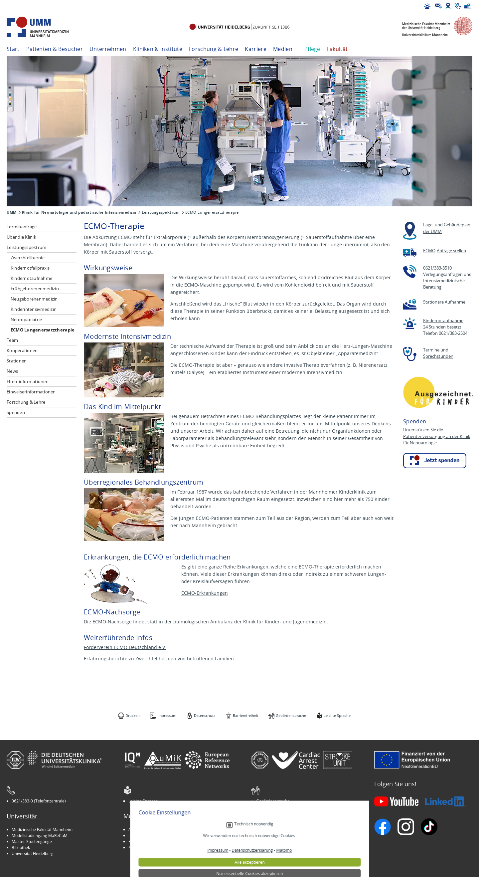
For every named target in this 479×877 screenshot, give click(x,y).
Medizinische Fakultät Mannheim (42, 829)
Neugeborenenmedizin (34, 299)
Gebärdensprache (291, 715)
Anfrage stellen (451, 251)
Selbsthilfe (265, 841)
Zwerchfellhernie (28, 258)
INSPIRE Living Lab (145, 835)
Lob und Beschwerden (276, 847)
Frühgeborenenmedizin (35, 289)
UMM (12, 212)
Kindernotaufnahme (31, 278)
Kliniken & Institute (157, 49)
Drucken (132, 715)
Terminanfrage (22, 227)
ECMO (429, 251)
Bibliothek (21, 847)
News (12, 371)
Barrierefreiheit (245, 715)
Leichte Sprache (337, 715)
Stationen (17, 361)
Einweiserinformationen (31, 392)
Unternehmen (107, 49)
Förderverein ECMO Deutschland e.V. (125, 647)
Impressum (166, 715)
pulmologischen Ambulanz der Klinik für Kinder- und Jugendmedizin (250, 621)
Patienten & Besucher (54, 49)
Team (12, 340)
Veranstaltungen (271, 835)
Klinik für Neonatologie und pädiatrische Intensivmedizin (79, 212)
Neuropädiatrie (26, 320)
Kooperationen (22, 350)
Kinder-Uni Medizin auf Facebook (158, 841)
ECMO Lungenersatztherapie (43, 330)
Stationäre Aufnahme (444, 302)
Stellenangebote (271, 829)
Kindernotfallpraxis (30, 268)
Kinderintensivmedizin (34, 309)
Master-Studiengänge (32, 841)
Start (13, 49)
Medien (282, 49)
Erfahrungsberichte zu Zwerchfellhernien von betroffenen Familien (159, 658)
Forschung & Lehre (213, 49)
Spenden (16, 412)
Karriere (255, 49)
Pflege (312, 49)
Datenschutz (204, 715)
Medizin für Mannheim (149, 847)
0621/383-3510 (437, 268)
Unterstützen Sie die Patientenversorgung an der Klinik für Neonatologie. (436, 436)
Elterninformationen (28, 381)
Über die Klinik (21, 237)
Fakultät (337, 49)
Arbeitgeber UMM (145, 829)
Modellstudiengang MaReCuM (40, 835)
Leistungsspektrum (161, 212)
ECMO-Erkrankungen (204, 593)
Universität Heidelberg (33, 853)
